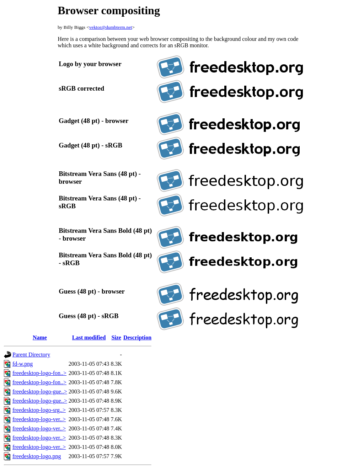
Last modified (89, 337)
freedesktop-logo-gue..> (39, 391)
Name (40, 337)
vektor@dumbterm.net (110, 27)
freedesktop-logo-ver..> (39, 419)
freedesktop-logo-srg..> (39, 410)
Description (137, 337)
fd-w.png (22, 364)
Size (116, 337)
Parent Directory (31, 355)
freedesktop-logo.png (36, 456)
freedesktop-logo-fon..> (39, 373)
